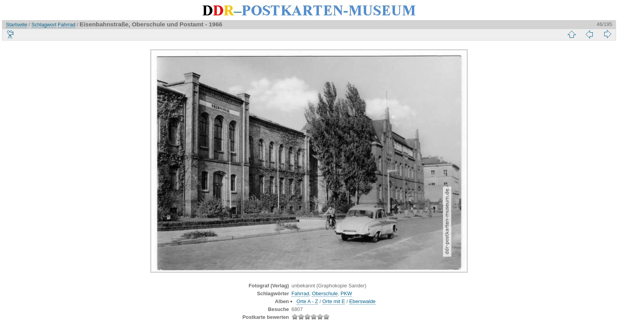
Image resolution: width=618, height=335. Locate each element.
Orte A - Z (307, 301)
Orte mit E (333, 301)
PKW (346, 293)
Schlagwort (44, 25)
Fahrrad (67, 25)
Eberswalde (362, 301)
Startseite (16, 25)
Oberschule (324, 293)
